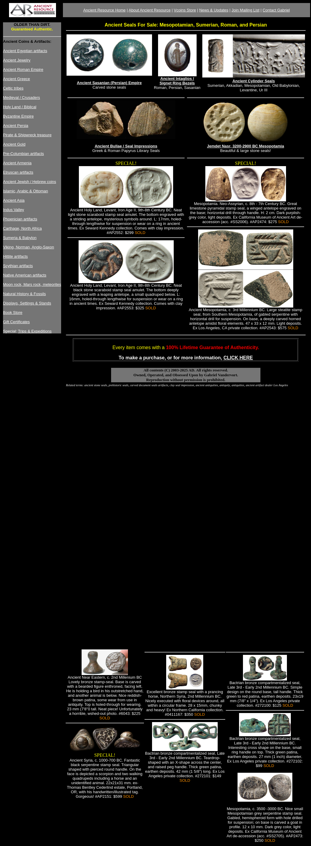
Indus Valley (13, 209)
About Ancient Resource (149, 10)
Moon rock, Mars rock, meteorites (32, 284)
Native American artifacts (24, 275)
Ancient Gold (14, 144)
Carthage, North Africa (22, 228)
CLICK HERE (238, 357)
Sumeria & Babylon (19, 237)
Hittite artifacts (15, 256)
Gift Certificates (16, 322)
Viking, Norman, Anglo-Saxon (28, 247)
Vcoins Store (185, 10)
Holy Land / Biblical (19, 107)
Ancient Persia (15, 125)
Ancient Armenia (17, 163)
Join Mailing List (246, 10)
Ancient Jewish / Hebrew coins (29, 181)
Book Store (12, 312)
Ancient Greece (16, 79)
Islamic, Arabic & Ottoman (25, 191)
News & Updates (214, 10)
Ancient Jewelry (16, 60)
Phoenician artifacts (20, 219)
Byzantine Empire (18, 116)
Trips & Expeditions (35, 331)
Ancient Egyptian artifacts (25, 51)
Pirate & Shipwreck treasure (27, 135)
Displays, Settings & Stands (27, 303)
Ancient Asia (14, 200)
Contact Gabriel (276, 10)
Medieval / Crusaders (21, 97)
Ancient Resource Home (104, 10)
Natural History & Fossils (24, 294)
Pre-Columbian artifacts (23, 153)
